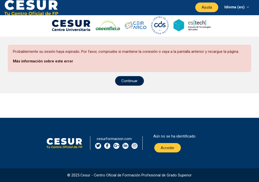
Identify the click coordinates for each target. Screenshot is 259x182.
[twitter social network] (98, 146)
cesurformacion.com (114, 138)
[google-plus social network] (116, 146)
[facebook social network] (107, 146)
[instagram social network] (135, 146)
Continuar (129, 81)
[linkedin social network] (125, 146)
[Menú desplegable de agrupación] (236, 7)
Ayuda (207, 7)
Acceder (168, 148)
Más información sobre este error (43, 61)
